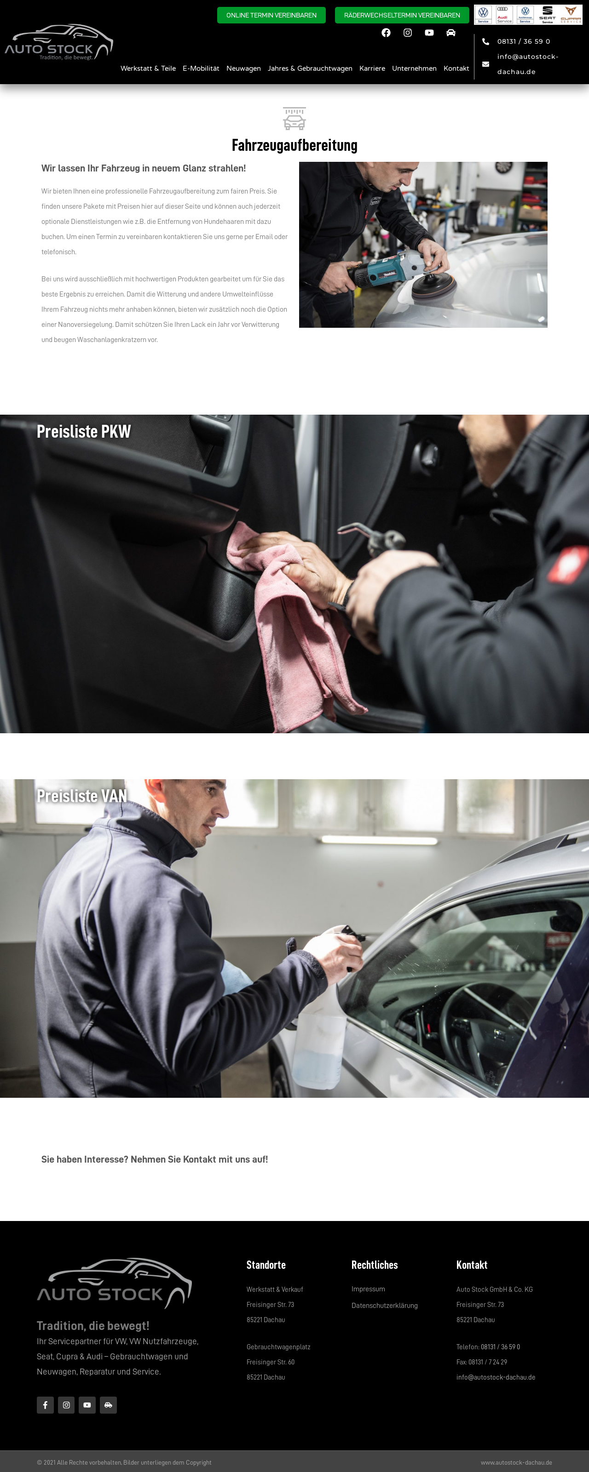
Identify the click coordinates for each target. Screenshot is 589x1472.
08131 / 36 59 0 (500, 1347)
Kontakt (456, 68)
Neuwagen (243, 68)
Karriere (372, 68)
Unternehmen (414, 68)
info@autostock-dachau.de (496, 1377)
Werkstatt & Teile (148, 68)
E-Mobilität (201, 68)
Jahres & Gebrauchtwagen (310, 68)
